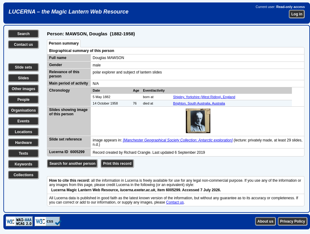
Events (23, 121)
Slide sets (23, 67)
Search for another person (72, 163)
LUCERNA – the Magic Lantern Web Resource (68, 12)
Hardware (23, 143)
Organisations (23, 110)
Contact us (23, 44)
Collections (23, 175)
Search (23, 34)
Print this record (117, 163)
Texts (23, 153)
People (23, 99)
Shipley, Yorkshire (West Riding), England (204, 97)
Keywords (23, 164)
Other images (23, 89)
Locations (23, 132)
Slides (23, 78)
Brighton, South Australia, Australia (199, 103)
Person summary (63, 43)
